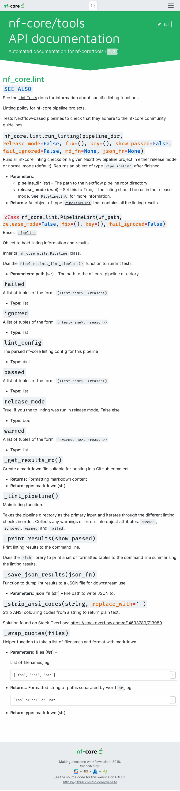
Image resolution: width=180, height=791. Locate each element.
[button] (173, 675)
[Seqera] (76, 771)
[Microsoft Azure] (95, 771)
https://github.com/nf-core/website (90, 782)
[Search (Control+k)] (93, 5)
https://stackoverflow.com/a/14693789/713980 (116, 622)
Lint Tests (28, 97)
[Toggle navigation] (171, 5)
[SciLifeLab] (105, 771)
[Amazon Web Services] (86, 771)
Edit (163, 24)
